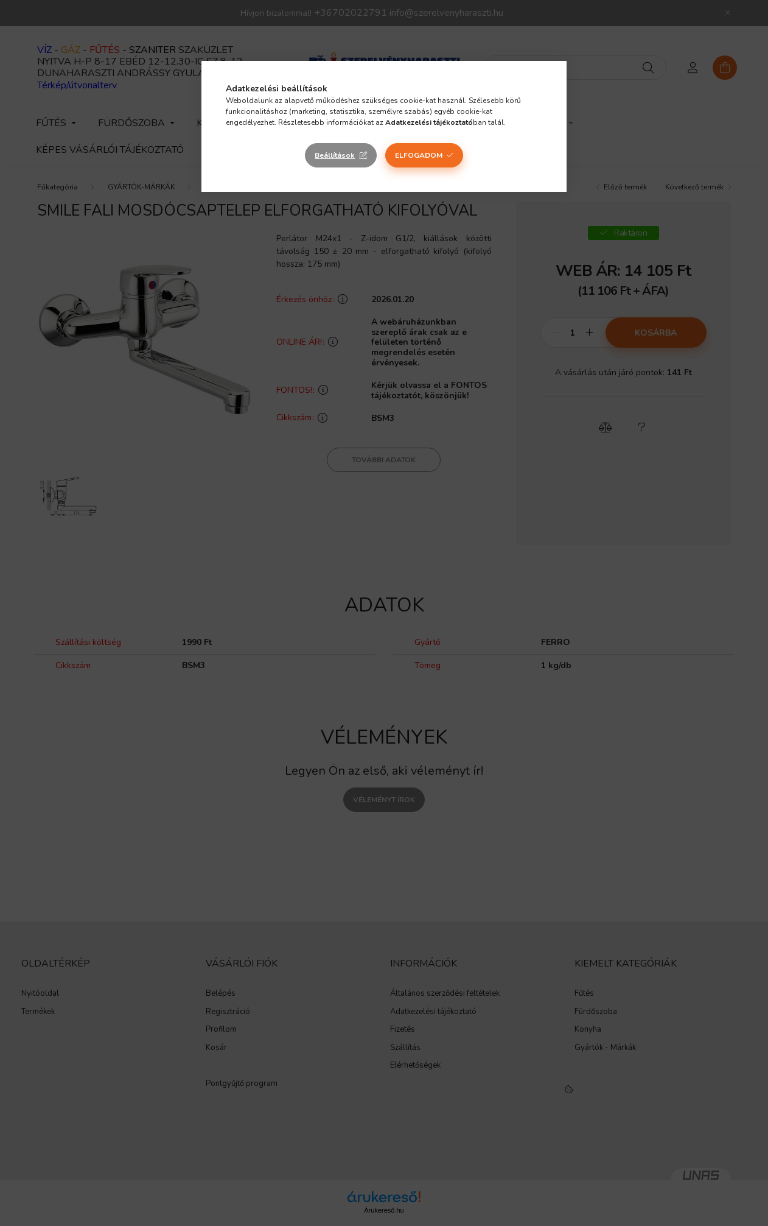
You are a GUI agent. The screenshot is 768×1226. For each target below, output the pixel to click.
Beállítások (335, 155)
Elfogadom (418, 155)
